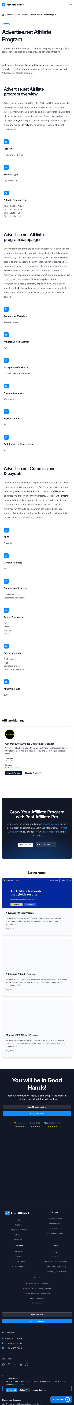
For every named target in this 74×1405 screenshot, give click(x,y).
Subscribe (37, 1359)
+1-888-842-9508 (13, 1313)
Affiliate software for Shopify (37, 1253)
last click (22, 288)
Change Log (55, 1198)
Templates (55, 1227)
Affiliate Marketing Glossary (55, 1237)
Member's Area (55, 1193)
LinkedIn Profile (33, 773)
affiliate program (46, 48)
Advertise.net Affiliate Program (43, 15)
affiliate (36, 65)
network (29, 125)
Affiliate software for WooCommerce (37, 1258)
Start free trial (37, 1285)
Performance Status (55, 1203)
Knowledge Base (55, 1188)
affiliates (57, 491)
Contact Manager (13, 773)
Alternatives (18, 1210)
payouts (19, 120)
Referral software (37, 1268)
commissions (29, 52)
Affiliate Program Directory (17, 15)
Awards (19, 1227)
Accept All (11, 1390)
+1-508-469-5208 (13, 1318)
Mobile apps (19, 1205)
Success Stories (18, 1232)
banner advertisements (22, 373)
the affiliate (62, 495)
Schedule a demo (46, 845)
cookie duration (27, 283)
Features (18, 1195)
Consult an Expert (37, 1291)
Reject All (24, 1390)
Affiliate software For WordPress (37, 1263)
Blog (55, 1222)
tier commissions (25, 491)
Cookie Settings (39, 1390)
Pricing (18, 1190)
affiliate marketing (50, 831)
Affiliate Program (18, 1237)
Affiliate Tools (37, 1273)
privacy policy (18, 1384)
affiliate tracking (51, 824)
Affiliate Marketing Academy (55, 1232)
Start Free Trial (25, 845)
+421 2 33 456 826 (13, 1308)
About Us (18, 1222)
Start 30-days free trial (37, 1107)
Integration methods (19, 1200)
